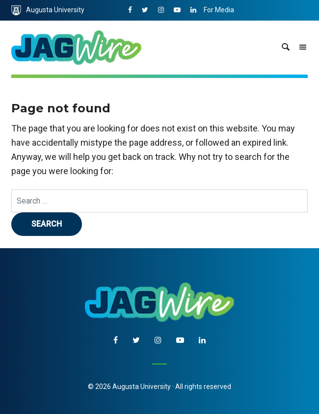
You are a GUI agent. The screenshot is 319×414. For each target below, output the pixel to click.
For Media (219, 10)
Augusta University (47, 10)
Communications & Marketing (249, 30)
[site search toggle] (286, 47)
